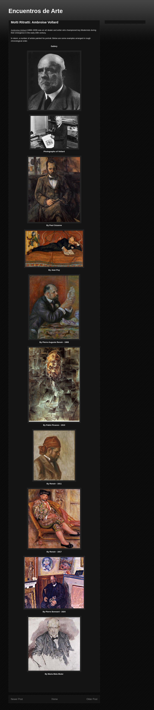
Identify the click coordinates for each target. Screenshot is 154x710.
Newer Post (17, 699)
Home (55, 699)
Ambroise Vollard (19, 30)
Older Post (92, 699)
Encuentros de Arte (36, 11)
